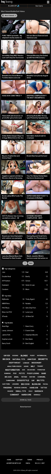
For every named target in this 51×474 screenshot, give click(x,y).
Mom (37, 289)
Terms (29, 460)
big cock (25, 384)
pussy (32, 355)
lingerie (15, 384)
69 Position (13, 281)
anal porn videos (14, 366)
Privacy (40, 460)
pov (14, 373)
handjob (34, 388)
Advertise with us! (13, 463)
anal (16, 377)
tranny (40, 366)
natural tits (19, 359)
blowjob (36, 384)
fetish (24, 377)
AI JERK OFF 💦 (13, 6)
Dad (37, 272)
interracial (42, 355)
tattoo (43, 388)
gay (32, 380)
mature (32, 377)
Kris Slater (37, 339)
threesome (10, 380)
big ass (8, 377)
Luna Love (37, 312)
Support (19, 460)
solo (30, 391)
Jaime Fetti (13, 335)
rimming (7, 373)
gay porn (6, 384)
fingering (7, 388)
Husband (13, 285)
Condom (13, 289)
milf (33, 366)
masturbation (12, 370)
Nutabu (37, 304)
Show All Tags (25, 400)
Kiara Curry (37, 326)
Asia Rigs (13, 326)
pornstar (41, 370)
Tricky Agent (37, 299)
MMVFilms (13, 304)
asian (26, 366)
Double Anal (13, 277)
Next (30, 263)
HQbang (23, 470)
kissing (15, 355)
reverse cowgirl (20, 388)
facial (45, 384)
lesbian (26, 363)
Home (9, 460)
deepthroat (14, 363)
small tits (21, 391)
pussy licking (33, 373)
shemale (37, 395)
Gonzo (37, 281)
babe (43, 373)
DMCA (28, 463)
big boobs (31, 370)
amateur (31, 359)
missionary (36, 363)
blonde (24, 356)
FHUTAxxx (13, 308)
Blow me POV (13, 312)
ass (23, 370)
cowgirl (42, 377)
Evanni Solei (37, 331)
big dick (6, 359)
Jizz (13, 272)
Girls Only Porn (37, 308)
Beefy (37, 277)
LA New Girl (37, 316)
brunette (43, 359)
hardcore (26, 395)
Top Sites (7, 296)
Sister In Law (37, 285)
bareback (39, 391)
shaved (10, 391)
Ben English (37, 343)
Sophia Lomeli (13, 339)
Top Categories (9, 269)
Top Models (8, 323)
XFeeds (13, 316)
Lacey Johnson (13, 331)
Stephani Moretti (37, 335)
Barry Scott (13, 343)
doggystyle (23, 380)
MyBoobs (13, 299)
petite (22, 373)
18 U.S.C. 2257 (40, 463)
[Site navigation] (48, 2)
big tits (40, 380)
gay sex (7, 356)
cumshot (14, 395)
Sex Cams (39, 6)
